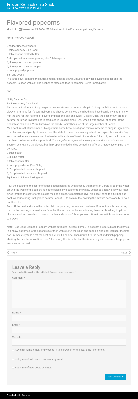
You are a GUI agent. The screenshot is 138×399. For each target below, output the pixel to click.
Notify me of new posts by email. (33, 367)
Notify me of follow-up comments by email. (39, 359)
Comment (18, 277)
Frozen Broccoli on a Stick (30, 4)
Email (16, 325)
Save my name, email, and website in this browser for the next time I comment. (60, 349)
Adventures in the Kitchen (64, 29)
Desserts (98, 29)
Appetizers (86, 29)
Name (16, 312)
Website (16, 337)
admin (13, 29)
